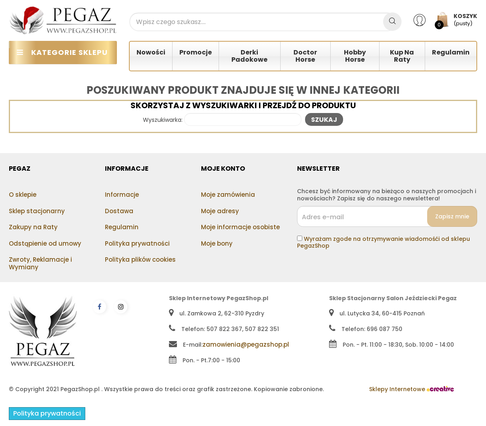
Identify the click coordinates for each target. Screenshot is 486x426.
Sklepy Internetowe (411, 389)
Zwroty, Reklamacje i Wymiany (40, 263)
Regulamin (122, 227)
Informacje (122, 194)
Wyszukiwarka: (163, 120)
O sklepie (22, 194)
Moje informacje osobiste (240, 227)
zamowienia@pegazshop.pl (246, 344)
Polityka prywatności (137, 243)
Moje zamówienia (228, 194)
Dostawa (119, 211)
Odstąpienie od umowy (45, 243)
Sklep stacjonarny (37, 211)
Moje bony (217, 243)
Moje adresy (220, 211)
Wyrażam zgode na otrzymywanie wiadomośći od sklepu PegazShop (383, 242)
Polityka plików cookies (140, 259)
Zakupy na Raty (33, 227)
